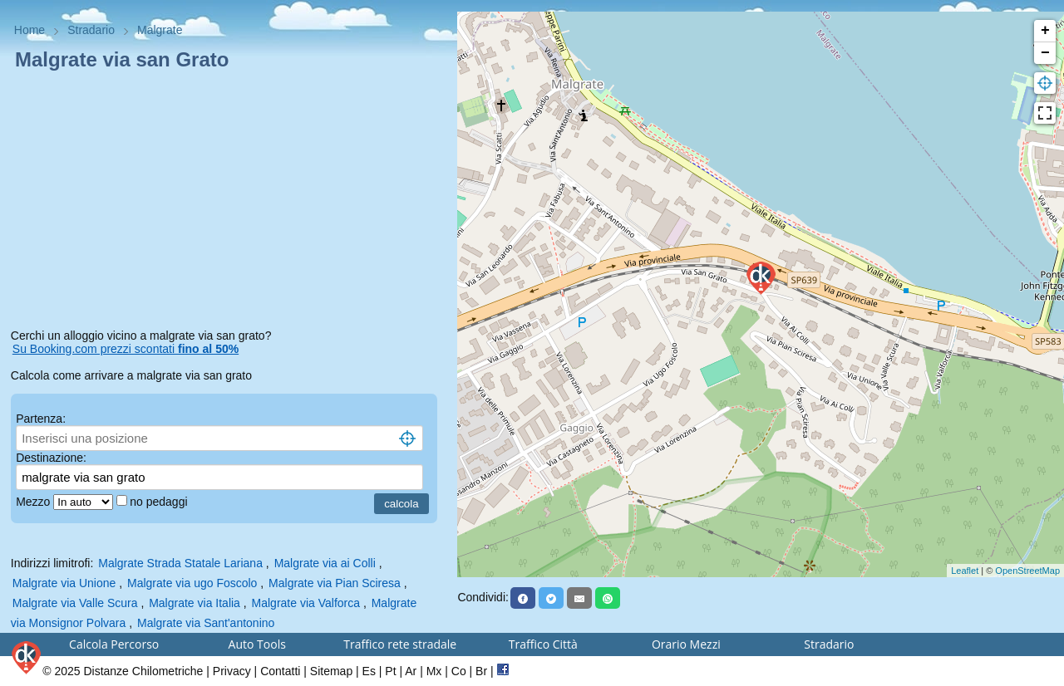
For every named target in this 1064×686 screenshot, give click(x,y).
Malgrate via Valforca (306, 603)
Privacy (232, 671)
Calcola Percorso (114, 644)
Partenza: (41, 418)
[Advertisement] (229, 202)
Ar (410, 671)
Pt (390, 671)
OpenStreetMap (1027, 571)
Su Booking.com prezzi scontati (125, 348)
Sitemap (331, 671)
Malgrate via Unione (64, 583)
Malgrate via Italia (194, 603)
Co (458, 671)
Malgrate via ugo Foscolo (192, 583)
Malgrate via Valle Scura (75, 603)
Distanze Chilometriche (143, 671)
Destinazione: (51, 457)
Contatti (280, 671)
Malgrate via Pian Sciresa (334, 583)
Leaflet (964, 571)
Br (481, 671)
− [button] (1045, 53)
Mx (434, 671)
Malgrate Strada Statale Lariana (180, 563)
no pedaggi (160, 501)
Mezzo (34, 501)
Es (369, 671)
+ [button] (1045, 31)
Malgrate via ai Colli (325, 563)
